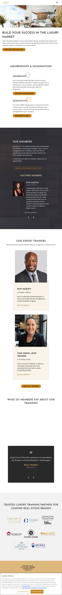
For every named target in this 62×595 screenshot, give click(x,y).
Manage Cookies (23, 591)
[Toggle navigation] (57, 2)
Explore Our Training (13, 49)
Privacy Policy (26, 586)
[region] (31, 584)
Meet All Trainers (31, 386)
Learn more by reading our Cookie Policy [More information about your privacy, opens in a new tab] (34, 588)
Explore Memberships (24, 93)
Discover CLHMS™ (22, 116)
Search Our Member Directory (28, 168)
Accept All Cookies (37, 591)
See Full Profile (31, 212)
